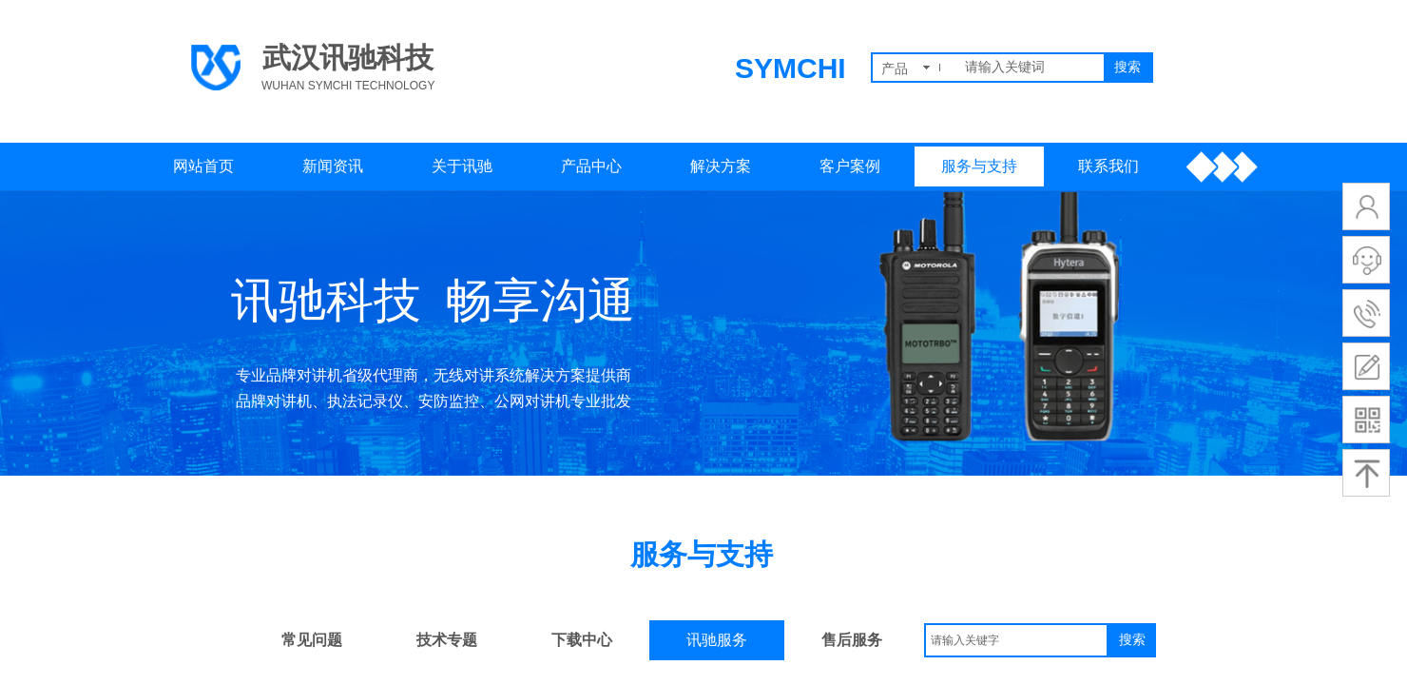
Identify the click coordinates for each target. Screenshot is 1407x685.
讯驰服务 (716, 640)
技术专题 (446, 640)
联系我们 (1108, 166)
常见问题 (311, 640)
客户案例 (849, 166)
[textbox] (1030, 67)
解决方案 (720, 166)
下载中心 (581, 640)
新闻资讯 (332, 166)
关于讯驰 (462, 166)
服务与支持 (979, 166)
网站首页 (203, 166)
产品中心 (591, 166)
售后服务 (851, 640)
